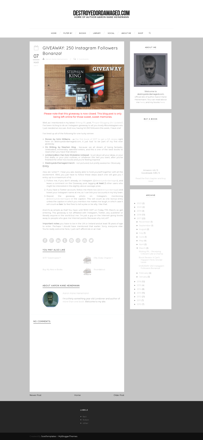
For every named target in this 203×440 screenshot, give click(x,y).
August (143, 229)
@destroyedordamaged (105, 180)
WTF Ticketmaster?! (52, 258)
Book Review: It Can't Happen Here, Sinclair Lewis (150, 259)
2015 (139, 285)
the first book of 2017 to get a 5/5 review (96, 139)
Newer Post (35, 395)
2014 (139, 289)
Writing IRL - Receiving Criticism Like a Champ (151, 252)
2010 (139, 304)
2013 (139, 293)
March (142, 248)
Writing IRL (80, 122)
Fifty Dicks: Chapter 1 (103, 258)
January (143, 276)
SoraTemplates (48, 436)
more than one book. (73, 301)
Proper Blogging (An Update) (107, 122)
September (145, 225)
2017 (139, 218)
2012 (139, 296)
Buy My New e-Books (52, 269)
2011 (139, 300)
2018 (139, 214)
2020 (139, 207)
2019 (139, 211)
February (144, 273)
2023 (139, 203)
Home (77, 395)
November (145, 222)
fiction (86, 420)
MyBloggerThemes (67, 436)
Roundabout (99, 269)
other (85, 423)
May (141, 240)
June (142, 237)
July (141, 233)
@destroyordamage (108, 190)
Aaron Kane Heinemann (57, 59)
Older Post (119, 395)
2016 (139, 281)
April (141, 244)
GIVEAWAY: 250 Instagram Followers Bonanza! (151, 267)
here (142, 102)
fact (84, 416)
